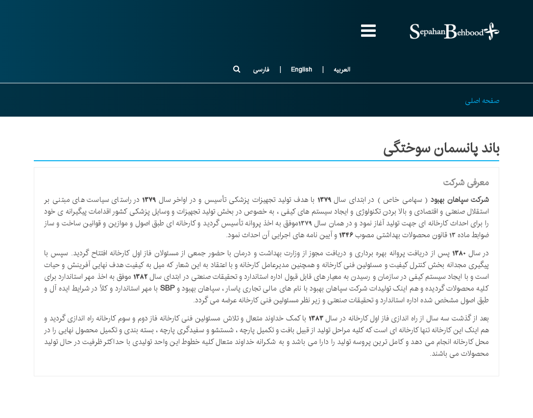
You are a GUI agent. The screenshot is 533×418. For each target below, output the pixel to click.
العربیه (342, 69)
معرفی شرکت (466, 182)
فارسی (261, 69)
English (301, 69)
